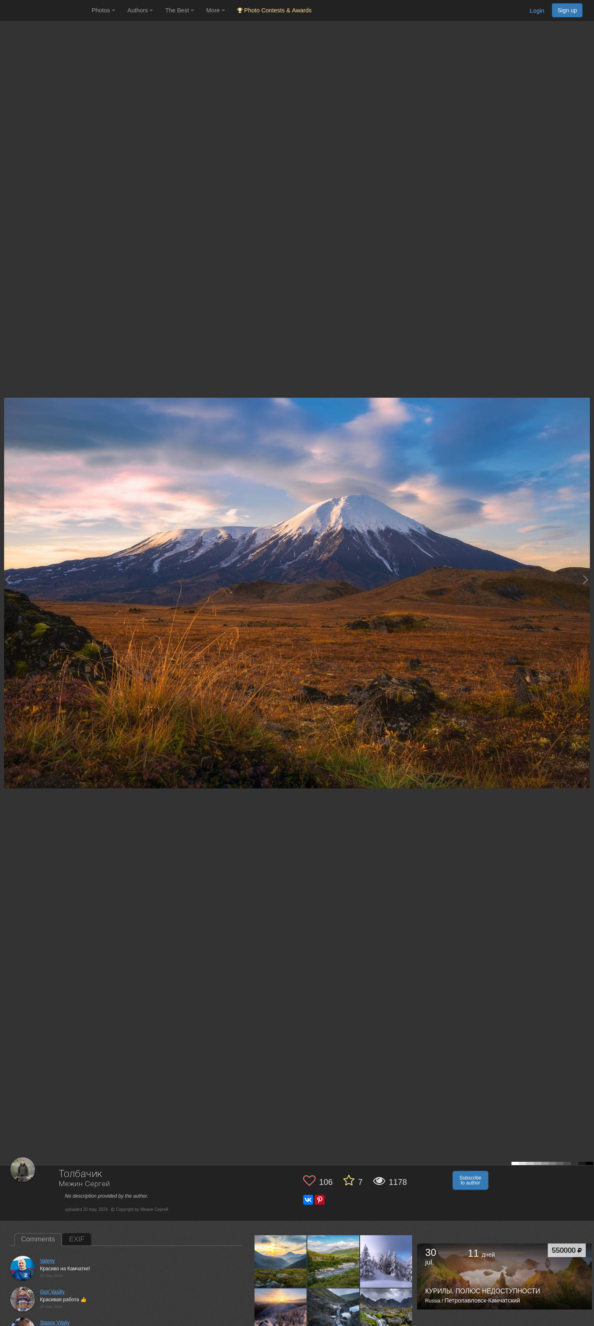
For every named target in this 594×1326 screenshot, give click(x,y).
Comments (38, 1239)
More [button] (215, 10)
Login (537, 11)
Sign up (567, 10)
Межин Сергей (84, 1184)
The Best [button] (179, 10)
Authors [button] (140, 10)
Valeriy (47, 1261)
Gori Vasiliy (52, 1292)
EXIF (77, 1239)
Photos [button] (103, 10)
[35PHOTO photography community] (44, 10)
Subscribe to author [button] (470, 1180)
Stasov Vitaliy (55, 1323)
